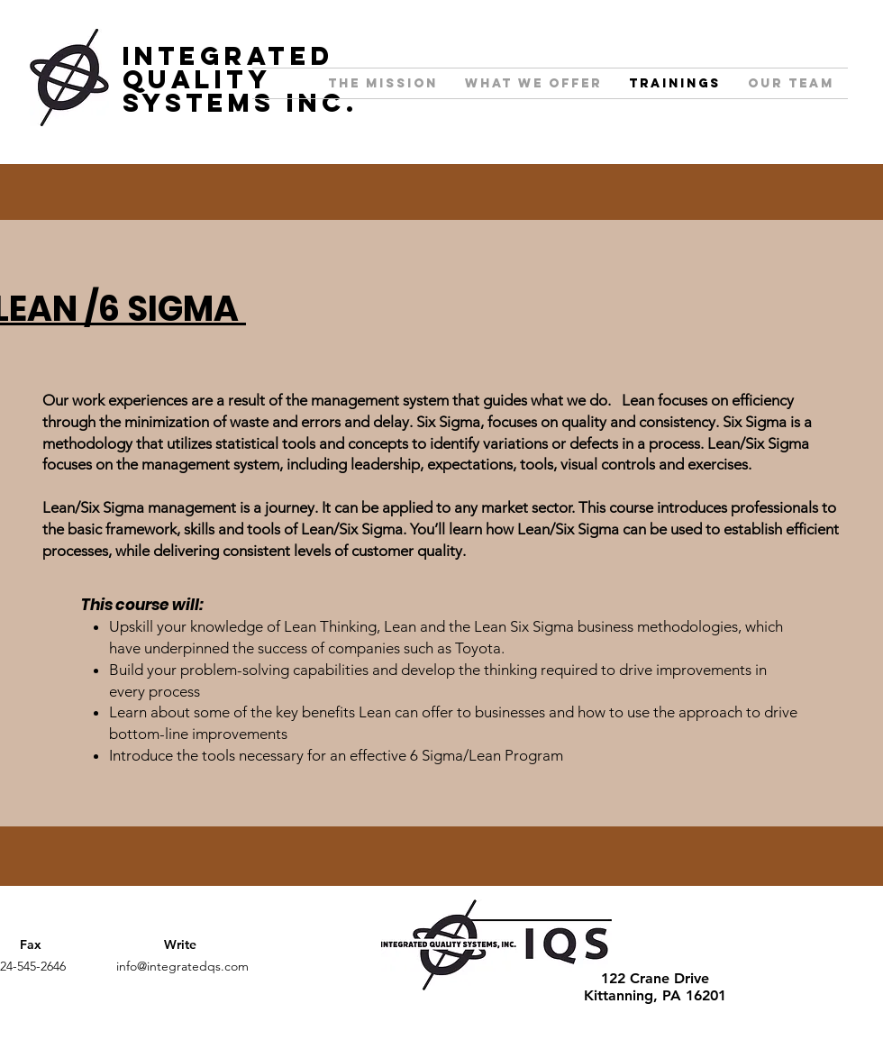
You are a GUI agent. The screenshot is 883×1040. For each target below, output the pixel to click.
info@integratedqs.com (182, 966)
